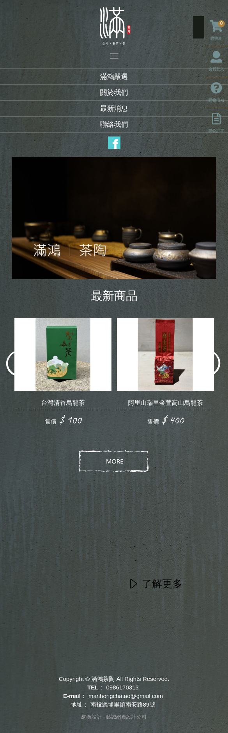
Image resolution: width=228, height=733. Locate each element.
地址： (79, 704)
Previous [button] (20, 363)
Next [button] (207, 363)
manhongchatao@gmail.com (125, 696)
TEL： (95, 687)
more (114, 461)
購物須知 (216, 92)
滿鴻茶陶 (114, 26)
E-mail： (75, 696)
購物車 (217, 30)
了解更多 (162, 584)
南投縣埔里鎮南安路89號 (123, 704)
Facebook (114, 142)
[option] (63, 372)
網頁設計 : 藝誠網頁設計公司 (114, 717)
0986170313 (122, 687)
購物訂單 (216, 123)
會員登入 (216, 61)
